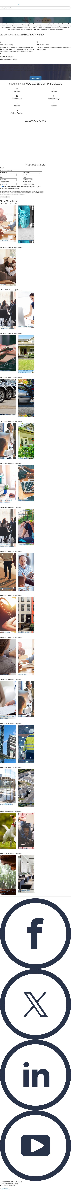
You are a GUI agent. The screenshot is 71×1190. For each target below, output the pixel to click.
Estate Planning (22, 460)
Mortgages (3, 286)
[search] (35, 7)
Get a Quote (35, 78)
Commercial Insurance (6, 806)
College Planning (23, 850)
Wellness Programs (23, 546)
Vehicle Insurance (5, 634)
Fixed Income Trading (6, 460)
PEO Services (4, 242)
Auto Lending (4, 416)
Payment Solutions (5, 372)
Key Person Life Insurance (25, 328)
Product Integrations (24, 502)
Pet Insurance (4, 850)
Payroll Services (4, 676)
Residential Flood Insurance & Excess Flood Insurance (7, 893)
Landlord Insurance (23, 634)
